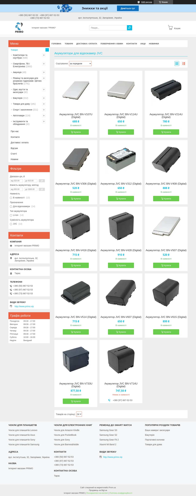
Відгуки (14, 148)
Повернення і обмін (112, 43)
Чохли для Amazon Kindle (66, 430)
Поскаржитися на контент (97, 493)
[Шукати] (129, 27)
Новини (14, 159)
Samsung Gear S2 (108, 435)
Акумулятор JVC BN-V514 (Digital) (75, 317)
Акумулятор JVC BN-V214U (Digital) (166, 116)
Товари (69, 43)
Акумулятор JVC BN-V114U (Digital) (121, 116)
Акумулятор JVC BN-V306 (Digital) (75, 183)
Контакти (131, 43)
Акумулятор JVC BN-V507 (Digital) (166, 250)
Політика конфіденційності (121, 493)
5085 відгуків (146, 2)
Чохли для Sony (62, 439)
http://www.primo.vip (24, 306)
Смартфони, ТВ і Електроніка (21, 65)
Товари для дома (153, 444)
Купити (77, 132)
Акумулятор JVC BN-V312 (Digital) (121, 183)
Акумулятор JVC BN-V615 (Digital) (166, 317)
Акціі (143, 43)
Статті (14, 153)
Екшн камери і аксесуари (157, 430)
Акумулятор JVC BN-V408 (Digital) (166, 183)
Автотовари (18, 115)
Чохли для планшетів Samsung (23, 444)
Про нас (15, 131)
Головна (56, 43)
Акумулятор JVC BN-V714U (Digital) (121, 385)
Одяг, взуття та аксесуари (20, 90)
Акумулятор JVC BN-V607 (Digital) (121, 317)
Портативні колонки (154, 439)
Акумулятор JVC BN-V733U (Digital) (75, 385)
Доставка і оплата (86, 43)
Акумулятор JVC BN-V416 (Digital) (75, 250)
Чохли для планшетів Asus (21, 435)
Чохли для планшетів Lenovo (22, 430)
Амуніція (17, 72)
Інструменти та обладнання (20, 122)
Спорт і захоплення (22, 109)
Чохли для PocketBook (65, 435)
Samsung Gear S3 (108, 430)
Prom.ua (112, 487)
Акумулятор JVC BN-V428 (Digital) (121, 250)
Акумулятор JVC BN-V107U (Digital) (75, 116)
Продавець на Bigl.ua (98, 490)
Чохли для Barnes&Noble (66, 444)
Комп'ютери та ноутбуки (20, 56)
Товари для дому (21, 104)
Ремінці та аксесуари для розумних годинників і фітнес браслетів (27, 81)
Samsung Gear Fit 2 (109, 439)
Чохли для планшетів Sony (21, 439)
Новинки (154, 43)
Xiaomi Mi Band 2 (108, 444)
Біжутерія (17, 98)
